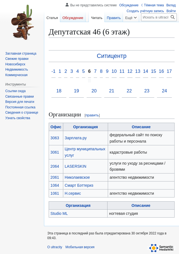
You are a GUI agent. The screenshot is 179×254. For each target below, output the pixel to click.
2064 (55, 166)
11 (122, 71)
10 (114, 71)
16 (161, 71)
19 (76, 90)
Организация (85, 127)
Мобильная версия (80, 247)
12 (130, 71)
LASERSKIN (75, 166)
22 (129, 90)
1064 (55, 185)
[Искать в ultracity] (159, 17)
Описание (141, 127)
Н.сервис (73, 193)
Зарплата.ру (76, 138)
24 (164, 90)
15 (153, 71)
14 (145, 71)
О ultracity (54, 247)
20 (94, 90)
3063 (55, 138)
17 (169, 71)
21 (111, 90)
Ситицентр (111, 55)
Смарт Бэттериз (79, 185)
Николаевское (77, 177)
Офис (56, 127)
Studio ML (59, 213)
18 (59, 90)
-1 (53, 71)
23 (147, 90)
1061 (55, 193)
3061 (55, 152)
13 (138, 71)
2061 (55, 177)
